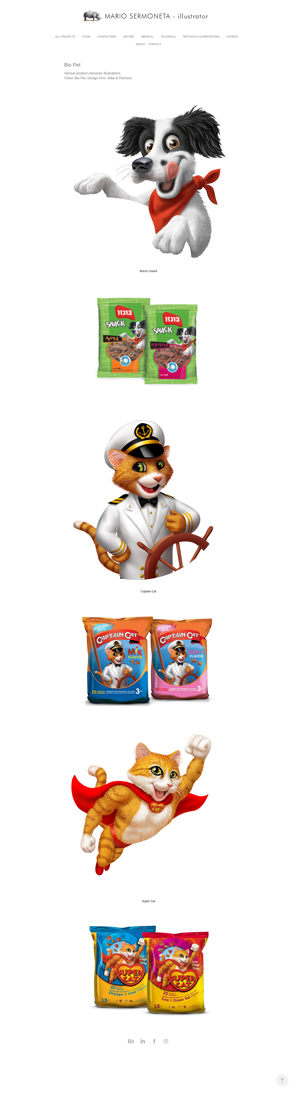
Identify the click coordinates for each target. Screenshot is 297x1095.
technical (168, 36)
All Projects (65, 36)
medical (147, 36)
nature (128, 36)
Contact (154, 44)
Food (86, 36)
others (232, 36)
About (140, 44)
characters (106, 36)
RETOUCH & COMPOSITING (201, 36)
